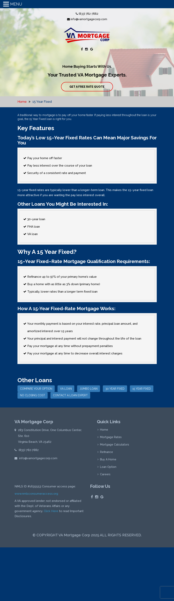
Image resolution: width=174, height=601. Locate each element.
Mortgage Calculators (114, 445)
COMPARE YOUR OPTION (36, 388)
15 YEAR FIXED (141, 388)
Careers (105, 475)
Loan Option (108, 467)
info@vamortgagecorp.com (87, 19)
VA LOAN (66, 388)
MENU (16, 4)
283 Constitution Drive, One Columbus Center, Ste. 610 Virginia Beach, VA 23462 (50, 436)
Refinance (106, 452)
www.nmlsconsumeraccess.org (36, 494)
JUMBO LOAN (88, 388)
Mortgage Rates (111, 438)
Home (22, 102)
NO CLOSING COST (32, 395)
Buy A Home (108, 460)
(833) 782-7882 (87, 13)
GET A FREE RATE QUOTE (87, 86)
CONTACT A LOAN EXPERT (70, 395)
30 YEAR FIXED (115, 388)
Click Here (51, 512)
